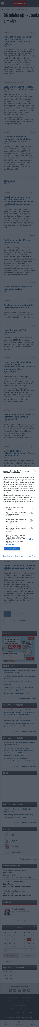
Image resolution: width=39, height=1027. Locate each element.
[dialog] (19, 513)
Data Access (19, 556)
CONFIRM (12, 548)
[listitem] (19, 508)
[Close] (35, 471)
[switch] (31, 513)
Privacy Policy (31, 556)
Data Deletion (7, 556)
